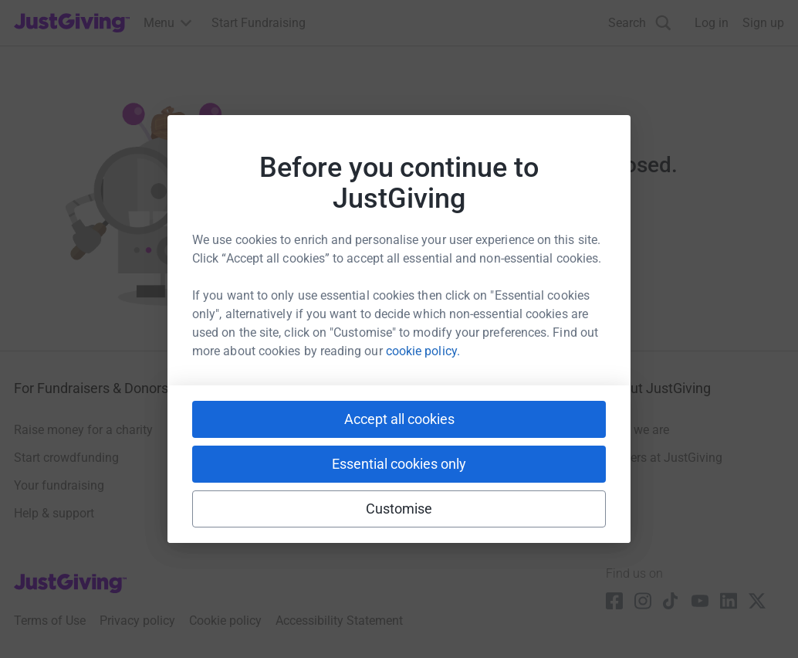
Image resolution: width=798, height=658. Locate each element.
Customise (399, 508)
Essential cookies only (399, 464)
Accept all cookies (399, 419)
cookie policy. (423, 351)
